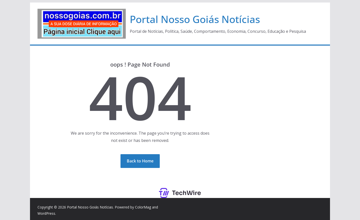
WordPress (46, 213)
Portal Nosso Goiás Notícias (195, 19)
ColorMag (143, 207)
